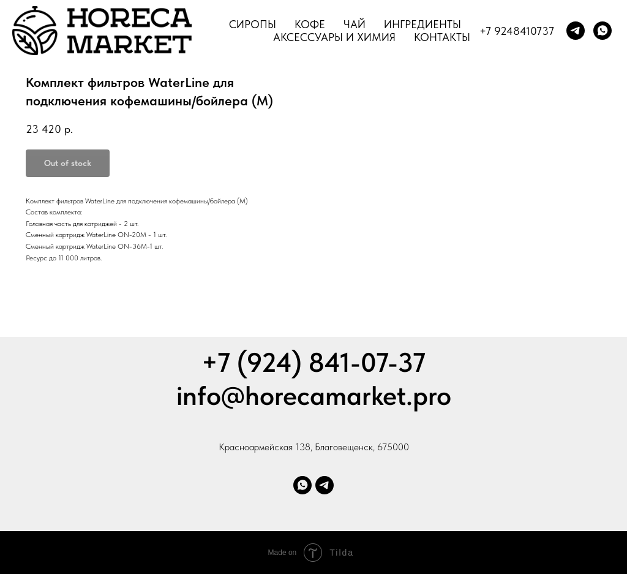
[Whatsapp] (302, 485)
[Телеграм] (324, 485)
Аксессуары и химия (334, 37)
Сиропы (252, 24)
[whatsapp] (602, 30)
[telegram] (575, 30)
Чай (355, 24)
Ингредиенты (422, 24)
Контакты (442, 37)
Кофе (310, 24)
